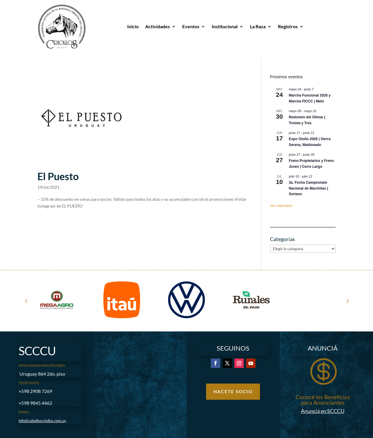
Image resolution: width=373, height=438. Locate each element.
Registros (288, 26)
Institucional (225, 26)
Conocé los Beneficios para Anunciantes (323, 400)
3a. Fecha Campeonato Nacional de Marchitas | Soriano (308, 188)
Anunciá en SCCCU (322, 411)
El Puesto (58, 176)
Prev (26, 301)
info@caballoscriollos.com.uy (42, 420)
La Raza (258, 26)
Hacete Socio (233, 391)
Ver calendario (281, 206)
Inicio (133, 26)
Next (347, 301)
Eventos (190, 26)
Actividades (157, 26)
